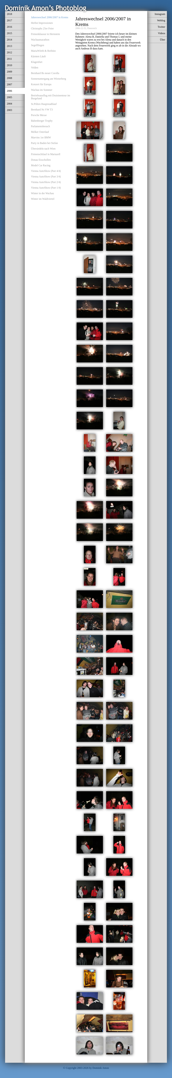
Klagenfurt (36, 62)
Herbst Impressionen (42, 23)
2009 (9, 71)
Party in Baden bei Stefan (44, 143)
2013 (9, 46)
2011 (9, 58)
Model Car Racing (40, 165)
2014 (9, 39)
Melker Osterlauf (40, 131)
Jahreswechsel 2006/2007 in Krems (49, 17)
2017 (9, 20)
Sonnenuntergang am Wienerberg (48, 78)
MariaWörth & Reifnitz (43, 50)
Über (162, 39)
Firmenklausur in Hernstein (45, 34)
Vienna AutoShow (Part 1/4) (46, 187)
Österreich (92, 28)
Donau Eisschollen (41, 159)
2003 (9, 110)
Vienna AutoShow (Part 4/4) (46, 171)
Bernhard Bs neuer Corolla (45, 73)
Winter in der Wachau (42, 193)
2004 (9, 103)
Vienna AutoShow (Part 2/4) (46, 182)
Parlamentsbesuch (40, 126)
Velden (34, 67)
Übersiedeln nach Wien (43, 148)
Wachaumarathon (40, 39)
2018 (9, 14)
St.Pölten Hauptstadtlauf (44, 104)
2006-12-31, (81, 28)
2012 (9, 52)
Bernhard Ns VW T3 (42, 109)
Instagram (160, 14)
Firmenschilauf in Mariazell (45, 154)
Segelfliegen (37, 45)
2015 (9, 33)
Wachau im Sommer (41, 89)
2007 (9, 84)
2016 (9, 26)
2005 (9, 97)
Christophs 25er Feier (42, 28)
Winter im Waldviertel (42, 198)
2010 (9, 65)
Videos (161, 33)
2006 (9, 90)
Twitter (161, 26)
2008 (9, 78)
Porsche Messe (39, 115)
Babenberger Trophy (42, 120)
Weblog (161, 20)
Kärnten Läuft (38, 56)
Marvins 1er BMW (41, 137)
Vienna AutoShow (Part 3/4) (46, 176)
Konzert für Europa (41, 84)
